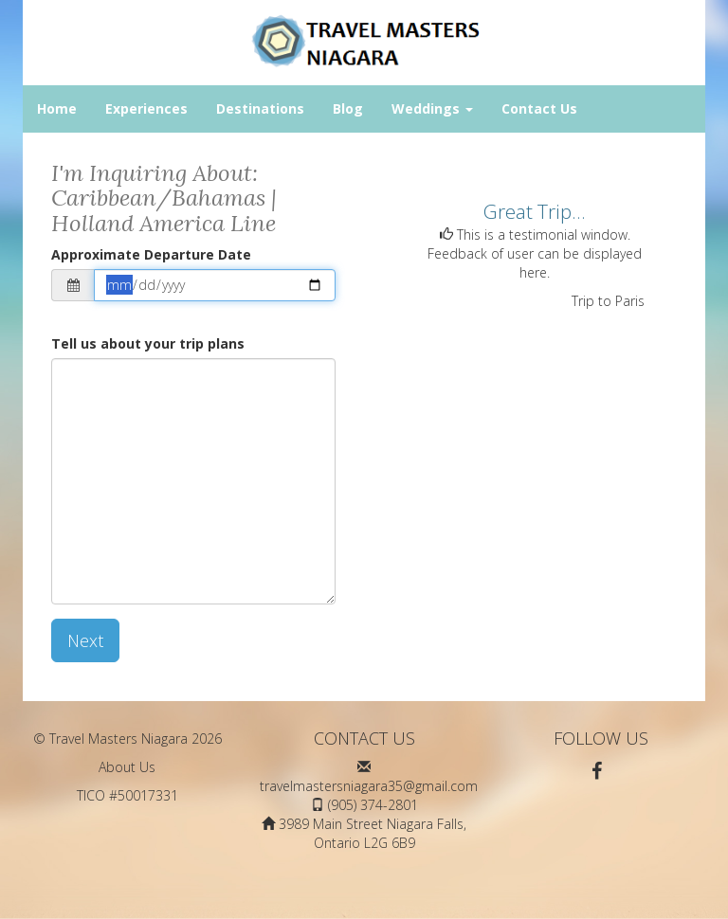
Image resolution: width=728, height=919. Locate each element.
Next (85, 640)
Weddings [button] (432, 108)
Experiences (146, 108)
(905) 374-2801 (373, 805)
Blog (348, 108)
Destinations (260, 108)
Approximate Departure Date (151, 254)
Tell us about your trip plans (148, 343)
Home (57, 108)
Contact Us (539, 108)
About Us (127, 767)
